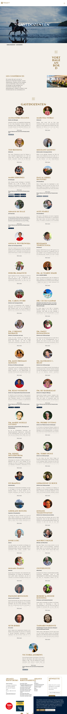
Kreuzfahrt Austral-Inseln (25, 687)
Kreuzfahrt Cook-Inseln (25, 688)
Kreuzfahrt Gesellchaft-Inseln (25, 692)
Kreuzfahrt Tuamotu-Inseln (26, 694)
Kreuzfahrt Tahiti (23, 683)
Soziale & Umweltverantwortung (39, 684)
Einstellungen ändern (50, 709)
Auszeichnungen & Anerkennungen (38, 686)
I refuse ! (42, 709)
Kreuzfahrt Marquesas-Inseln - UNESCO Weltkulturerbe (26, 685)
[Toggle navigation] (64, 3)
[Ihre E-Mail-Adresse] (55, 692)
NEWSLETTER (54, 679)
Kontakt (36, 690)
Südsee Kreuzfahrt (11, 44)
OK (38, 709)
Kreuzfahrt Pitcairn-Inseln (25, 689)
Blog (35, 688)
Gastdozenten (19, 44)
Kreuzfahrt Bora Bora (24, 693)
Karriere (36, 689)
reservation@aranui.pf (10, 693)
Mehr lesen (19, 130)
